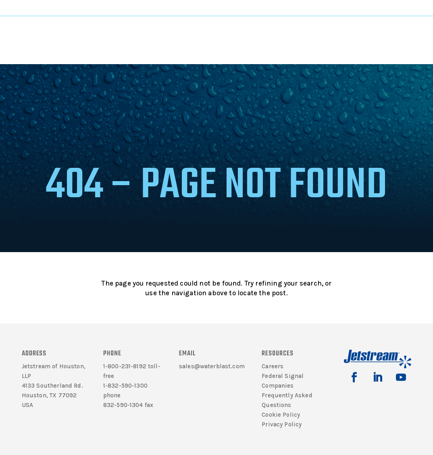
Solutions (192, 33)
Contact (324, 33)
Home (130, 59)
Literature (107, 33)
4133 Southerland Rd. (52, 385)
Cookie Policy (281, 414)
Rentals (282, 33)
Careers (272, 366)
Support (236, 33)
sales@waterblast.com (212, 366)
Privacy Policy (282, 424)
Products (148, 33)
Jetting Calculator (391, 7)
